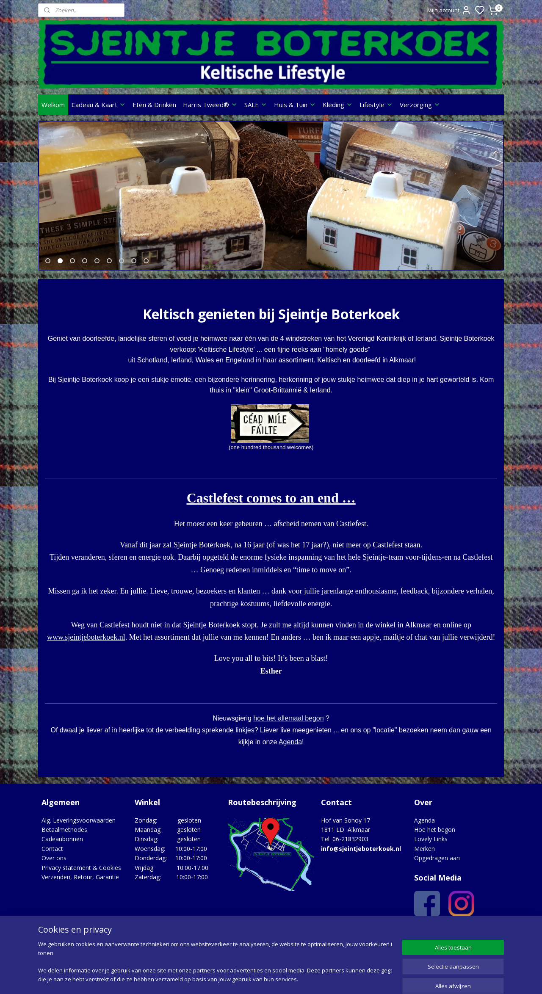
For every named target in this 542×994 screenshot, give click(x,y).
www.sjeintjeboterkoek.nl (86, 642)
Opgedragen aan (437, 863)
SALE (255, 104)
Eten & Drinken (154, 104)
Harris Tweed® (210, 104)
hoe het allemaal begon (288, 723)
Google (485, 936)
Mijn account (449, 10)
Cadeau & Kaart (99, 104)
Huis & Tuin (295, 104)
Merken (424, 854)
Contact (52, 854)
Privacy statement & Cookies (81, 873)
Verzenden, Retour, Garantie (80, 882)
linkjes (244, 735)
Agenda (290, 747)
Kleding (338, 104)
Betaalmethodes (64, 835)
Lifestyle (376, 104)
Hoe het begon (434, 835)
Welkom (53, 104)
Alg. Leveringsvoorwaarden (78, 826)
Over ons (53, 863)
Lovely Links (431, 844)
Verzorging (420, 104)
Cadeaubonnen (62, 844)
